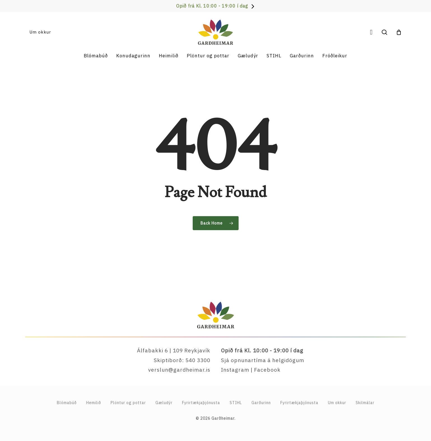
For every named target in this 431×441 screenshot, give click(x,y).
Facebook (267, 369)
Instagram (235, 369)
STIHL (236, 402)
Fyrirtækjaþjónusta (299, 402)
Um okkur (337, 402)
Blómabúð (67, 402)
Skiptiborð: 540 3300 (182, 360)
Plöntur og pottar (128, 402)
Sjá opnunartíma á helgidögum (262, 360)
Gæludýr (164, 402)
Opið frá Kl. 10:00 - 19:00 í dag (212, 6)
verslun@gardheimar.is (179, 369)
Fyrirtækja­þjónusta (201, 402)
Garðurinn (261, 402)
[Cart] (399, 32)
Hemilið (93, 402)
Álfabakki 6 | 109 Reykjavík (173, 350)
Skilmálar (365, 402)
